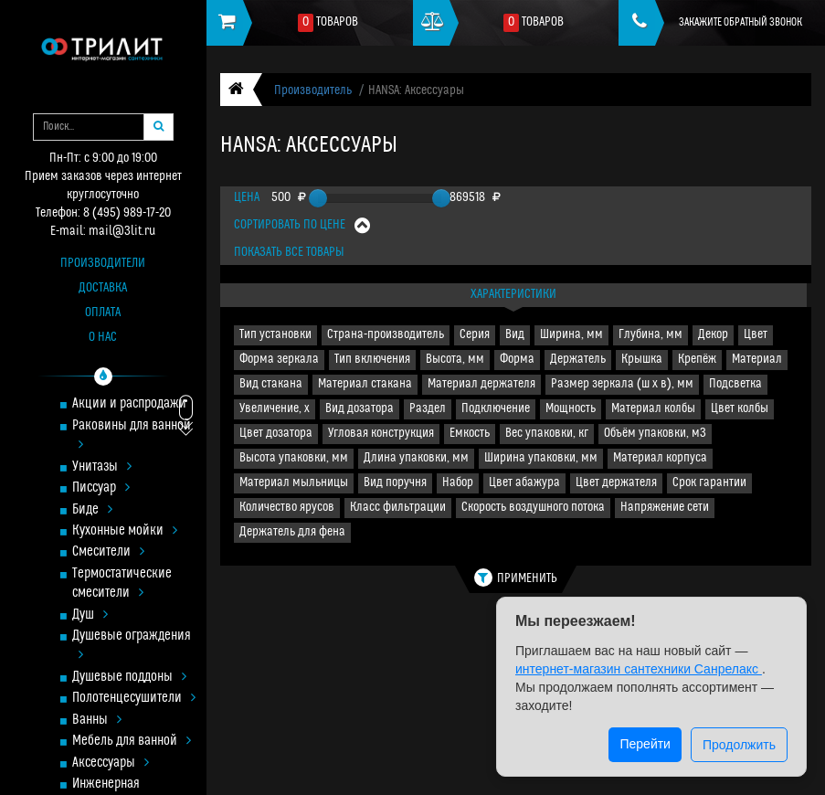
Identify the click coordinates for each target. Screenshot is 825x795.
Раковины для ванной (131, 435)
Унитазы (102, 467)
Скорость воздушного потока (533, 507)
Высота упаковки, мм (293, 458)
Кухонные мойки (124, 531)
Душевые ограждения (131, 646)
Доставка (103, 288)
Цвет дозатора (275, 433)
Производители (102, 263)
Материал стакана (365, 384)
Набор (457, 483)
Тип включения (372, 359)
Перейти (644, 744)
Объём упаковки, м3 (655, 433)
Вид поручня (395, 483)
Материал (757, 359)
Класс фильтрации (398, 507)
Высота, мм (455, 359)
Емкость (470, 433)
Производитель (313, 91)
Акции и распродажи (129, 404)
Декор (713, 335)
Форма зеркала (279, 359)
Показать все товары (289, 253)
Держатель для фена (292, 532)
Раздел (427, 409)
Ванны (97, 720)
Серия (475, 335)
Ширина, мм (571, 335)
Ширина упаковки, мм (541, 458)
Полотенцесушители (134, 698)
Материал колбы (653, 409)
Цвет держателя (616, 483)
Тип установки (275, 335)
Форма (517, 359)
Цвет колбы (739, 409)
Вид (514, 335)
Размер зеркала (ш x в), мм (622, 384)
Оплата (103, 313)
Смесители (108, 552)
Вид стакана (270, 384)
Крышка (641, 359)
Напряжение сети (664, 507)
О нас (103, 337)
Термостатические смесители (122, 583)
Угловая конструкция (381, 433)
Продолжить (739, 744)
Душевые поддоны (129, 677)
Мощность (570, 409)
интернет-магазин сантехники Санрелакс (638, 669)
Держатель (578, 359)
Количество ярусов (286, 507)
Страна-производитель (385, 335)
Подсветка (735, 384)
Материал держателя (481, 384)
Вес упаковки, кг (546, 433)
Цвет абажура (524, 483)
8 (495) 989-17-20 (127, 213)
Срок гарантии (709, 483)
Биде (92, 510)
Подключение (495, 409)
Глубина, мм (650, 335)
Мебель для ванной (131, 741)
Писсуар (101, 488)
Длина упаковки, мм (416, 458)
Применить (515, 577)
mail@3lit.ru (122, 231)
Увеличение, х (274, 409)
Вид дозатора (359, 409)
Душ (90, 615)
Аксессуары (110, 763)
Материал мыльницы (293, 483)
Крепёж (697, 359)
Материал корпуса (660, 458)
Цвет (755, 335)
